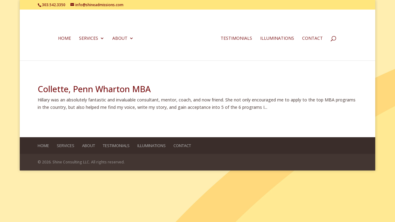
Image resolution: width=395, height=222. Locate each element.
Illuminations (276, 37)
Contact (311, 37)
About (121, 37)
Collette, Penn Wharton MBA (94, 89)
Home (65, 37)
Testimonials (235, 37)
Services (89, 37)
